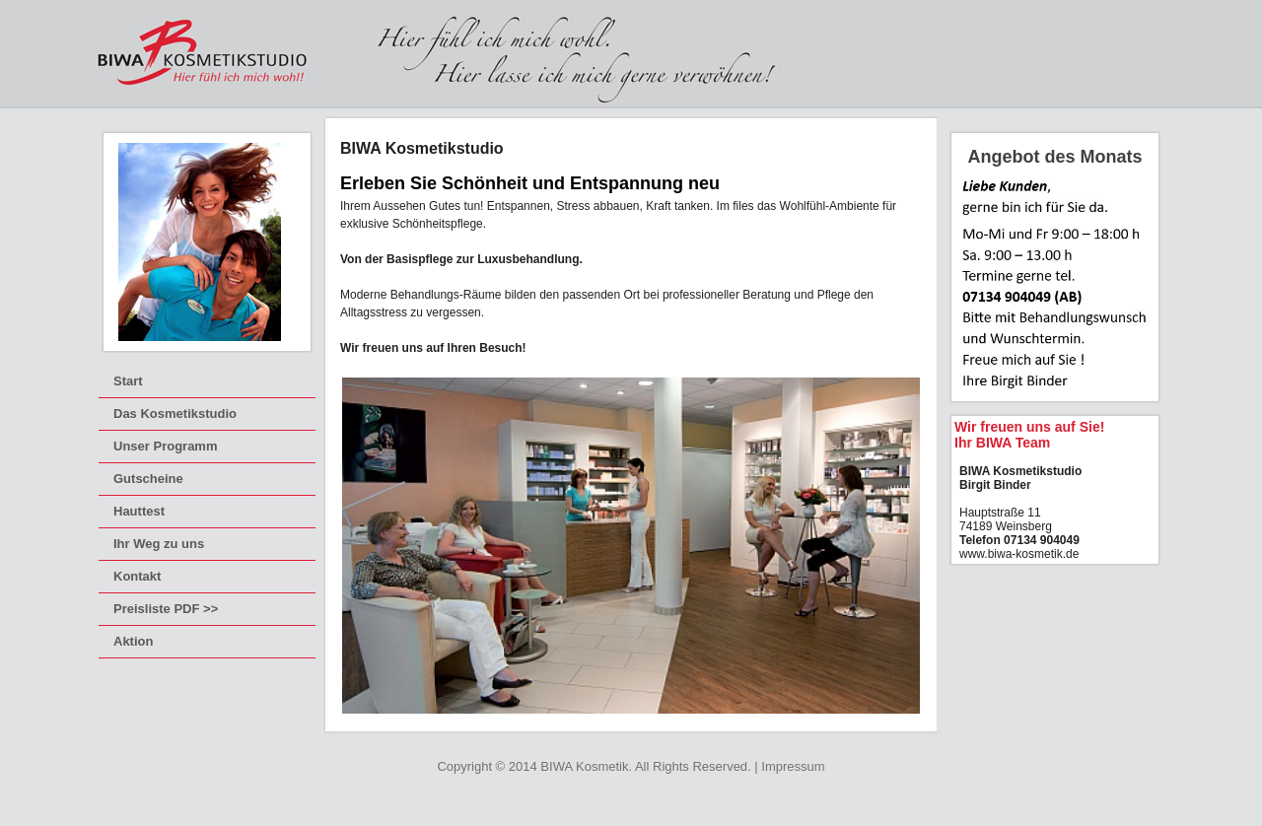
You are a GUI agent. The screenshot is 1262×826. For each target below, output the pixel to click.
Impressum (792, 766)
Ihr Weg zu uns (158, 543)
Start (128, 381)
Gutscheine (148, 478)
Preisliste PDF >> (165, 608)
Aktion (133, 641)
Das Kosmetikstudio (175, 413)
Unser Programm (165, 446)
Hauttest (139, 511)
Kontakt (137, 576)
